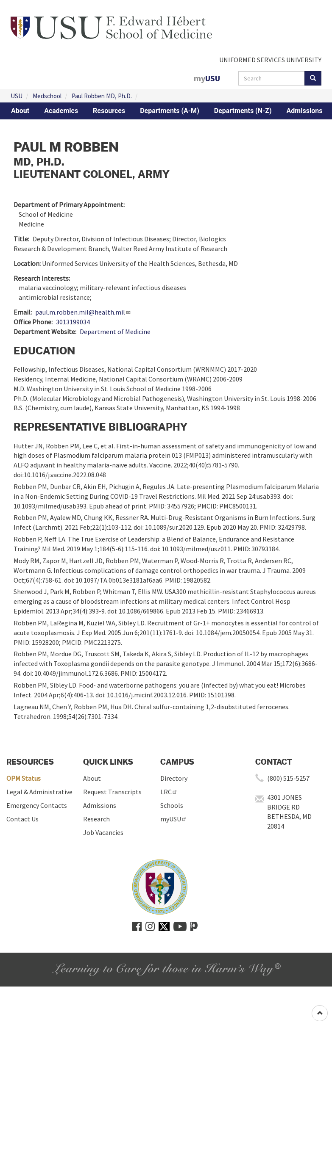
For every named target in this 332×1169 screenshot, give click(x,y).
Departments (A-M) (169, 111)
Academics (61, 111)
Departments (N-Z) (243, 111)
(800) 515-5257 (288, 778)
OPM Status (23, 778)
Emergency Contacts (36, 805)
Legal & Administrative (39, 792)
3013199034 (73, 322)
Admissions (305, 111)
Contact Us (22, 819)
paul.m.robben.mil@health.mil (83, 312)
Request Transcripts (112, 792)
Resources (109, 111)
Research (96, 819)
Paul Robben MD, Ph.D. (102, 96)
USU (16, 96)
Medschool (47, 96)
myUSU (173, 819)
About (20, 111)
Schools (171, 805)
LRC (169, 792)
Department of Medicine (115, 331)
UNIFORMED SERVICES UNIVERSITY (270, 59)
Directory (173, 778)
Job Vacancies (103, 832)
